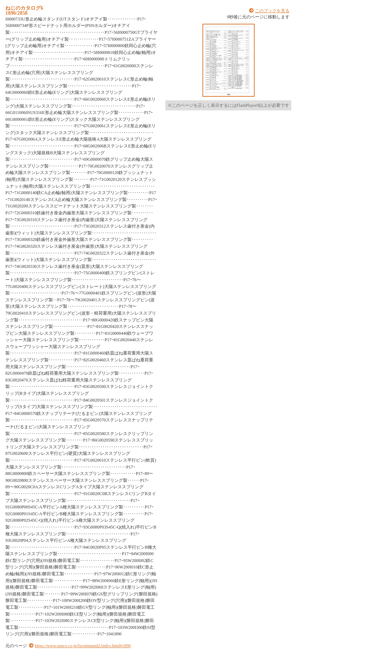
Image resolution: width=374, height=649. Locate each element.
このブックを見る (272, 10)
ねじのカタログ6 (24, 8)
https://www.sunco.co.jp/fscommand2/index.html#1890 (83, 645)
